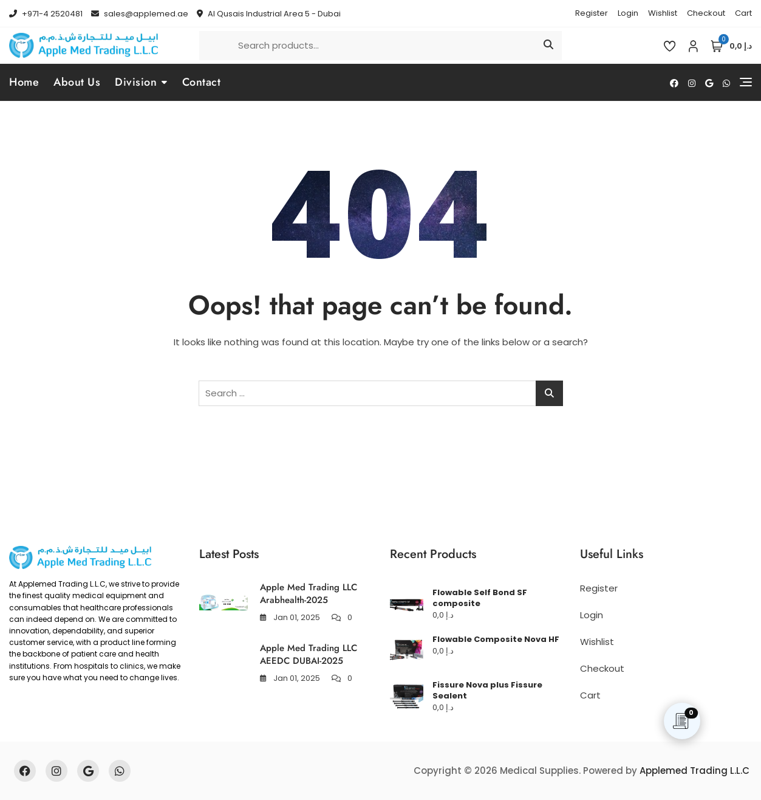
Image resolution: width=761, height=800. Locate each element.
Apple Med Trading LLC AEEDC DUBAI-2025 (308, 654)
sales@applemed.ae (139, 13)
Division (136, 82)
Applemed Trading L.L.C (694, 770)
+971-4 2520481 (46, 13)
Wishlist (662, 13)
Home (24, 82)
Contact (201, 82)
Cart (743, 13)
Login (628, 13)
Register (591, 13)
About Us (76, 82)
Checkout (706, 13)
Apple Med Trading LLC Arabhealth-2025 (308, 594)
